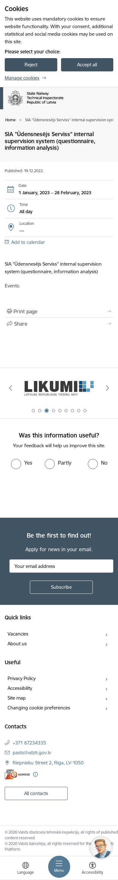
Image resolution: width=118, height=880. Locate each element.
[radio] (21, 463)
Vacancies (18, 634)
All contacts (36, 793)
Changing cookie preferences (39, 708)
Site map (17, 698)
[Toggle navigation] (59, 867)
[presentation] (52, 492)
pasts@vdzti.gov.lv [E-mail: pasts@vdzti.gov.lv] (32, 753)
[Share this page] (59, 324)
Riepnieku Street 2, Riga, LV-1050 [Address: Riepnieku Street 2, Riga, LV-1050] (48, 763)
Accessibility (20, 688)
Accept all (87, 65)
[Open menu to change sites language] (25, 869)
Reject (31, 65)
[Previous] (10, 388)
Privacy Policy (22, 678)
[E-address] (17, 774)
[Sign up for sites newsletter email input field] (61, 566)
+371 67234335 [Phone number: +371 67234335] (29, 743)
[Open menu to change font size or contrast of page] (92, 869)
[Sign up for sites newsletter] (61, 587)
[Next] (107, 388)
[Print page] (59, 311)
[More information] (35, 774)
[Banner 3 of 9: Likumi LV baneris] (59, 388)
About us (17, 644)
